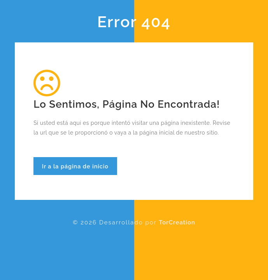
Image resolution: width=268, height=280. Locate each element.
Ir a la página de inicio (75, 166)
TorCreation (177, 222)
